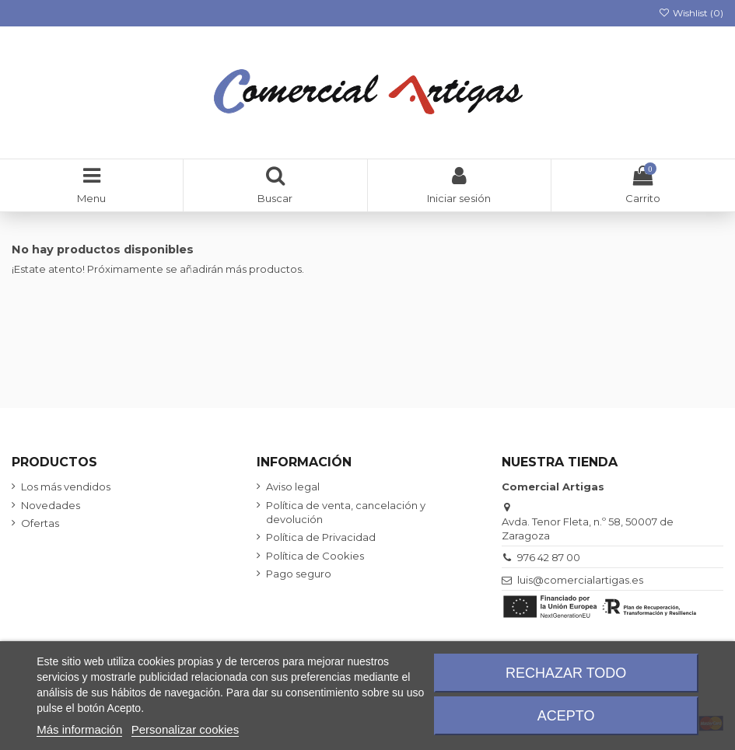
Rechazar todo (566, 673)
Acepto (566, 716)
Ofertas (40, 523)
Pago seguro (298, 573)
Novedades (50, 505)
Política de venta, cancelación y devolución (345, 512)
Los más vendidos (65, 486)
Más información (79, 729)
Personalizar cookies (185, 729)
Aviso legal (293, 486)
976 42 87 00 (548, 557)
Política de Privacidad (321, 537)
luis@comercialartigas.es (580, 580)
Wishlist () (691, 13)
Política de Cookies (315, 555)
